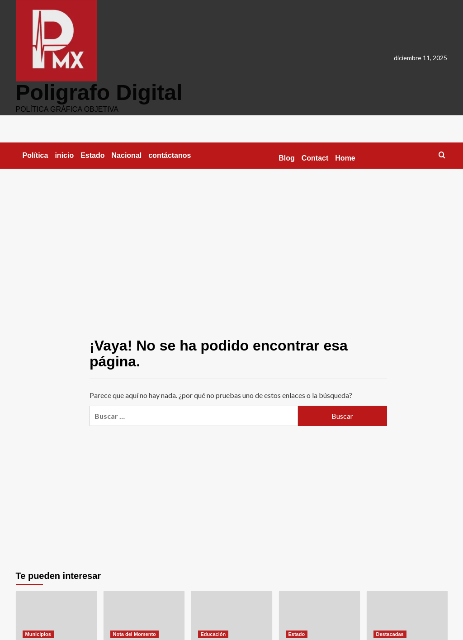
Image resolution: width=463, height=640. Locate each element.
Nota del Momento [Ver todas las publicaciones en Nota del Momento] (134, 633)
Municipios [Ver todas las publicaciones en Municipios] (38, 633)
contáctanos (169, 155)
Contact (315, 157)
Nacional (127, 155)
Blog (287, 157)
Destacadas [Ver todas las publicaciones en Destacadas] (390, 633)
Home (345, 157)
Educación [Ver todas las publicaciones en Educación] (213, 633)
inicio (64, 155)
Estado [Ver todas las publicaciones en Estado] (296, 633)
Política (35, 155)
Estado (92, 155)
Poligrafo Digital (99, 92)
